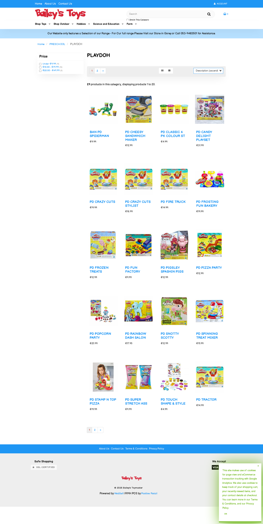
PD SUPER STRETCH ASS (137, 415)
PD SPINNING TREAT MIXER (208, 346)
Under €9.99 (50, 65)
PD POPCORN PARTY (102, 346)
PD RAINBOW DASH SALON (136, 346)
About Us (50, 3)
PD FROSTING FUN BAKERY (208, 210)
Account (220, 3)
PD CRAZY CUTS (98, 210)
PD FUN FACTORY (133, 278)
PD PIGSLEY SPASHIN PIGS (173, 278)
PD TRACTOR (207, 413)
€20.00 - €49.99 (51, 71)
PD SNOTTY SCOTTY (170, 346)
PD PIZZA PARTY (204, 278)
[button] (225, 14)
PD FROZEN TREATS (100, 278)
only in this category (137, 20)
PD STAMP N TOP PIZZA (100, 415)
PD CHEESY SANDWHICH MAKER (136, 140)
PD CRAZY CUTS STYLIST (137, 210)
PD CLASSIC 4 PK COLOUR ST (174, 138)
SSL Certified (44, 484)
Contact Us (65, 3)
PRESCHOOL (58, 45)
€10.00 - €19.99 (51, 68)
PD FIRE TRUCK (168, 210)
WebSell (118, 510)
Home (38, 3)
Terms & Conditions (137, 466)
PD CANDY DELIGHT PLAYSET (205, 140)
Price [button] (43, 58)
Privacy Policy (159, 466)
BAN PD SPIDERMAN (100, 138)
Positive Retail (149, 510)
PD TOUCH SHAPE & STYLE (170, 417)
